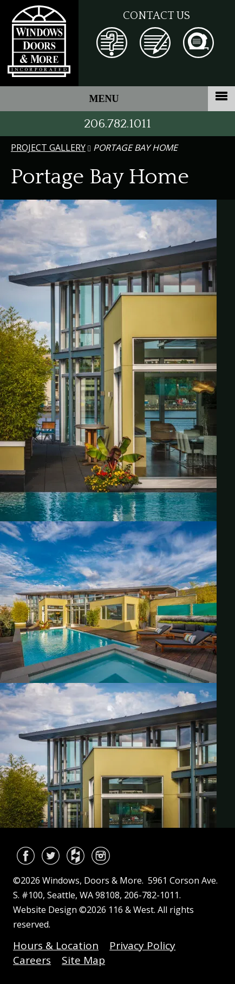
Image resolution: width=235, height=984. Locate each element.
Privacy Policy (142, 945)
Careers (32, 960)
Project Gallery (48, 148)
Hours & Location (56, 945)
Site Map (83, 960)
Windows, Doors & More (39, 43)
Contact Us (156, 16)
